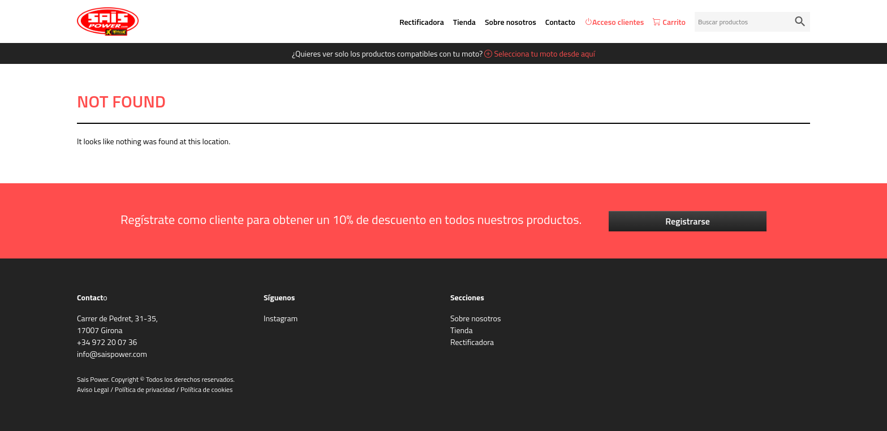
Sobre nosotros (510, 22)
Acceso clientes (614, 22)
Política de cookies (206, 389)
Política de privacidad (145, 389)
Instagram (281, 318)
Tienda (464, 22)
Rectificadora (421, 22)
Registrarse (687, 221)
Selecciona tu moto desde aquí (539, 53)
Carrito (669, 22)
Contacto (560, 22)
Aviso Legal (93, 389)
